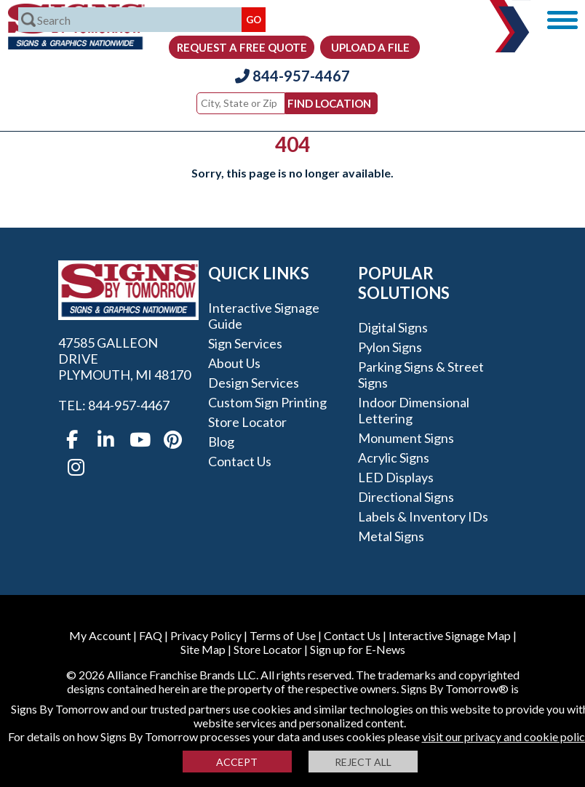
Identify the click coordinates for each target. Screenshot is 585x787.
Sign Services (245, 343)
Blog (221, 442)
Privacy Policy (206, 635)
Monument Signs (406, 438)
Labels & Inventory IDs (423, 516)
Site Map (203, 649)
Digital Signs (393, 327)
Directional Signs (406, 497)
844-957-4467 (292, 75)
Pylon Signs (390, 347)
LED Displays (396, 477)
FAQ (150, 635)
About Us (234, 363)
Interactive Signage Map (450, 635)
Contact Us (239, 461)
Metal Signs (391, 536)
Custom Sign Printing (267, 402)
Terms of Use (283, 635)
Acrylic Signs (393, 458)
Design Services (253, 383)
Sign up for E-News (357, 649)
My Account (100, 635)
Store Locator (247, 422)
